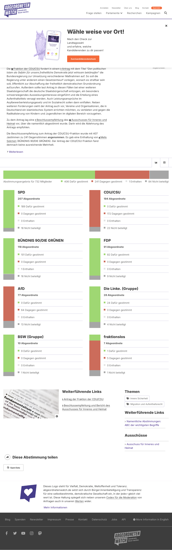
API (124, 519)
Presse (69, 519)
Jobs (114, 519)
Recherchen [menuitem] (134, 13)
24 (118, 302)
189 (32, 206)
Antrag (66, 68)
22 (117, 228)
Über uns (128, 8)
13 (31, 324)
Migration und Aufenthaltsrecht (144, 404)
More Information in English (151, 519)
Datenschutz (99, 519)
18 (31, 228)
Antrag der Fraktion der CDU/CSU (83, 399)
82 (118, 254)
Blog (137, 8)
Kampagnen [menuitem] (153, 13)
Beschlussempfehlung (50, 119)
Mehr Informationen (55, 507)
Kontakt (145, 8)
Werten (79, 501)
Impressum (54, 519)
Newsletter (116, 8)
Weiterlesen (15, 151)
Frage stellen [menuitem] (94, 13)
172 (120, 213)
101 (32, 254)
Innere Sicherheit (137, 398)
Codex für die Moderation (121, 497)
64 (34, 310)
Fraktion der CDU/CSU (27, 68)
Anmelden (104, 8)
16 (31, 276)
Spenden (156, 8)
